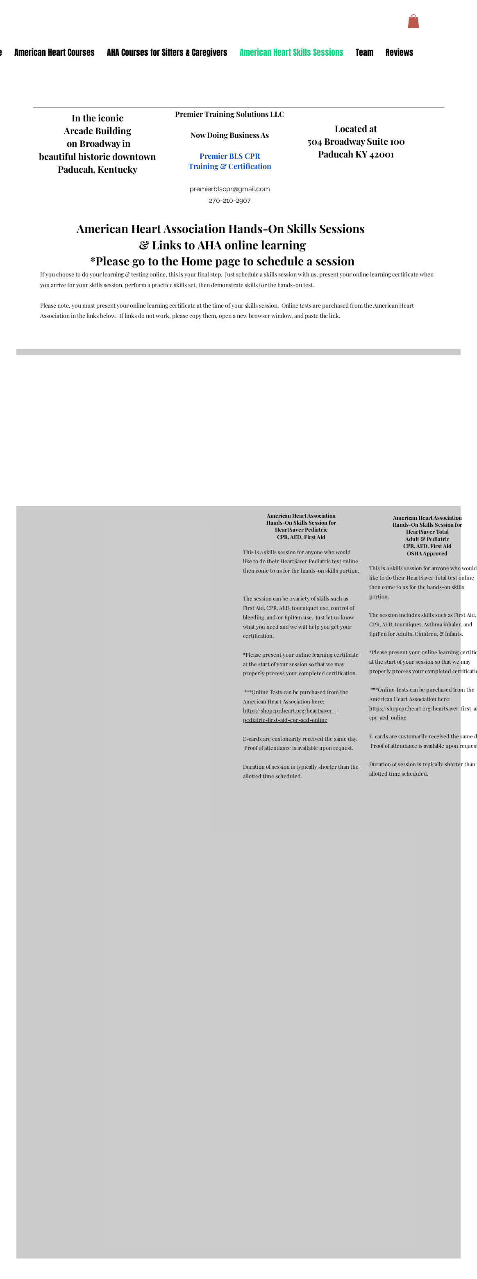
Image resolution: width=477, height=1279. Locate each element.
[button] (413, 21)
